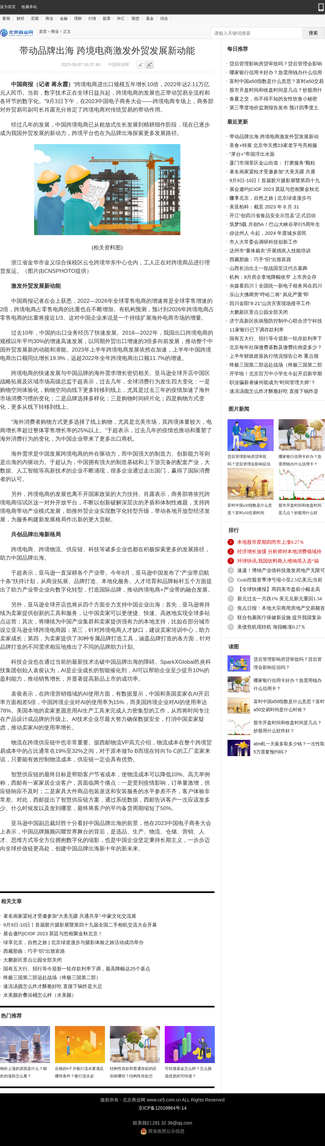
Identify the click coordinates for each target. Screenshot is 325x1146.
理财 (78, 18)
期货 (135, 18)
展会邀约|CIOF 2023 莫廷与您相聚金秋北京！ (53, 933)
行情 (92, 18)
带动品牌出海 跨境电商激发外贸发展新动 (273, 136)
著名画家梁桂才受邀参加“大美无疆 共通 (272, 171)
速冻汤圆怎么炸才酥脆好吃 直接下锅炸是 (273, 391)
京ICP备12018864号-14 (162, 1108)
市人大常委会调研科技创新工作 (263, 242)
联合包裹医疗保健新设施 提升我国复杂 (279, 617)
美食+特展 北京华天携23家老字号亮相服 (273, 145)
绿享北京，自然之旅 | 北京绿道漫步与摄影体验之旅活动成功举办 (73, 942)
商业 (49, 18)
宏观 (35, 18)
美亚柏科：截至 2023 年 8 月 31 (264, 206)
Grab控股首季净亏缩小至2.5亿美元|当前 (279, 579)
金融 (64, 18)
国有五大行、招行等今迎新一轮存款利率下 (275, 338)
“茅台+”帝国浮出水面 (252, 154)
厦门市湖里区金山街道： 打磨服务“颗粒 (272, 163)
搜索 (313, 33)
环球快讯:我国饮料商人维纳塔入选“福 (278, 561)
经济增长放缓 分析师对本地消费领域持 (279, 551)
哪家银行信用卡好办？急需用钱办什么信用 (275, 72)
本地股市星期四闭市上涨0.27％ (270, 542)
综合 (164, 18)
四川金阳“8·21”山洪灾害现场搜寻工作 (269, 303)
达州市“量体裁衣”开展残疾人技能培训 (270, 250)
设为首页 (8, 7)
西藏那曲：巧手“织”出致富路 (34, 951)
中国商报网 (118, 64)
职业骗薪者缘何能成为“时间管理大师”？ (272, 382)
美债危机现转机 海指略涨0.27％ (271, 627)
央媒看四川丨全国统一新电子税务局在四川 (275, 285)
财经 (20, 18)
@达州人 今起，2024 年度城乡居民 (267, 233)
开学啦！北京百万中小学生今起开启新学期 (275, 373)
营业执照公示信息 (162, 1131)
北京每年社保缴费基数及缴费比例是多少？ (275, 347)
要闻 (6, 18)
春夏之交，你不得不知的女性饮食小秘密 (273, 98)
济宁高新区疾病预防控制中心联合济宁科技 (275, 321)
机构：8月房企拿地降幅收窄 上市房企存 (273, 277)
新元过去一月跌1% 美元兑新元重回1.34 (279, 598)
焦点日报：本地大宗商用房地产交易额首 (281, 608)
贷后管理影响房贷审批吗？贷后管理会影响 (275, 63)
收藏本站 (29, 7)
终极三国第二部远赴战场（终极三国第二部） (52, 977)
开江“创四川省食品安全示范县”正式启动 (272, 215)
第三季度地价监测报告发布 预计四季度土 (273, 107)
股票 (106, 18)
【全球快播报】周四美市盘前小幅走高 (278, 589)
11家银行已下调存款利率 (256, 329)
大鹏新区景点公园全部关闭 (32, 960)
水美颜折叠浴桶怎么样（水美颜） (39, 995)
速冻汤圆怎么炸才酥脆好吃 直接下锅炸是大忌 (52, 986)
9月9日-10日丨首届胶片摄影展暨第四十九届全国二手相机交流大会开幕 (80, 924)
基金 (150, 18)
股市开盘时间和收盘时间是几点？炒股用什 (275, 90)
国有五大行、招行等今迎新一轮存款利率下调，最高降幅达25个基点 (76, 968)
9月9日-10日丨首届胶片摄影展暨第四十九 (274, 180)
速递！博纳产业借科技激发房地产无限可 (281, 570)
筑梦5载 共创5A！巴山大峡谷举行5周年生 (274, 224)
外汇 (121, 18)
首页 (43, 31)
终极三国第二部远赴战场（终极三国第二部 (275, 364)
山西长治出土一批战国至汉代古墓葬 (268, 268)
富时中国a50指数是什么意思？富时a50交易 (276, 81)
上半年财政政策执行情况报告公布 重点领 (273, 356)
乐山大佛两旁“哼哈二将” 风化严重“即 (269, 294)
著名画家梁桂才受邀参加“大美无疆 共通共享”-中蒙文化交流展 (69, 916)
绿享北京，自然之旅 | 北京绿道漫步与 (270, 198)
